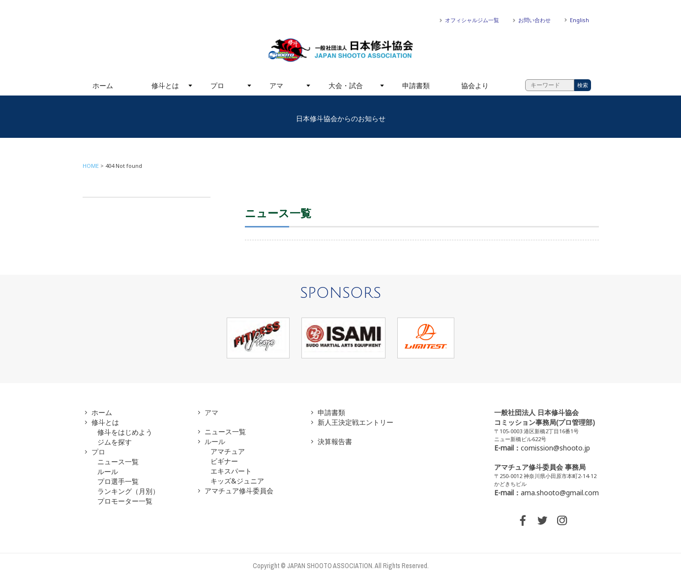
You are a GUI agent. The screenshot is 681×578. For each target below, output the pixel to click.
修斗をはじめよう (124, 432)
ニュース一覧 (118, 461)
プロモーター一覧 (124, 501)
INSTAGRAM (562, 520)
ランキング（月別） (128, 491)
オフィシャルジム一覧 (472, 20)
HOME (91, 165)
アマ (276, 85)
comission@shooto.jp (555, 447)
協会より (475, 85)
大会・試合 (345, 85)
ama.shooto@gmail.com (560, 492)
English (579, 20)
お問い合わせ (534, 20)
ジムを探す (114, 442)
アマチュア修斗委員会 (239, 490)
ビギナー (224, 461)
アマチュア (227, 451)
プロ (217, 85)
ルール (107, 471)
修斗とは (165, 85)
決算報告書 (335, 441)
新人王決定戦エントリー (355, 422)
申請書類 (416, 85)
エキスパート (231, 471)
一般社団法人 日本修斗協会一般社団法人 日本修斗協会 (341, 50)
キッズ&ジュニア (237, 480)
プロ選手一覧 (118, 481)
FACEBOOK (523, 520)
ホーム (102, 85)
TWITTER (542, 520)
